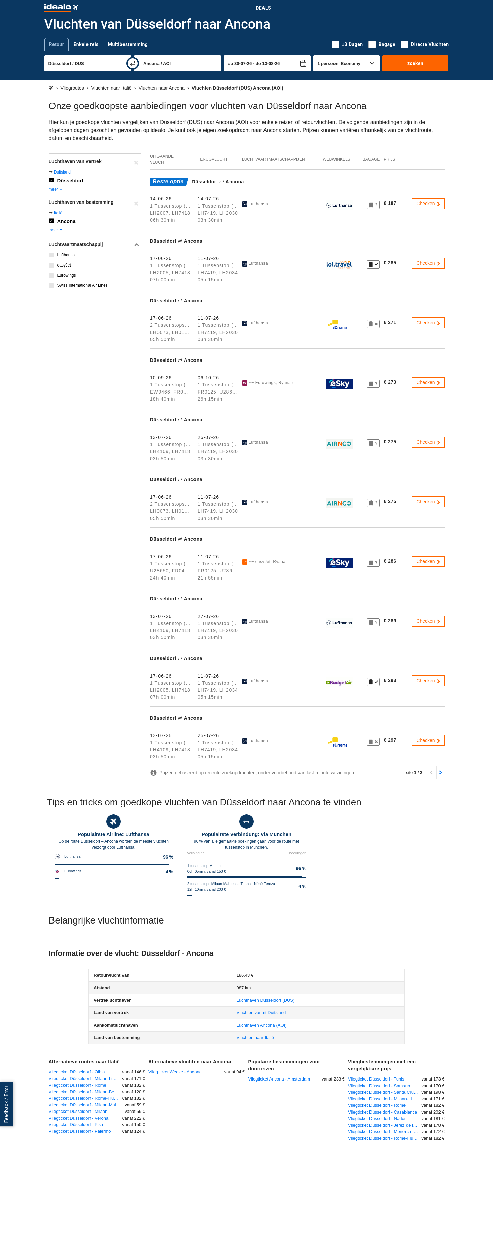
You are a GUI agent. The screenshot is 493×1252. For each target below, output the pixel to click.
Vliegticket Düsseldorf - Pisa (76, 1124)
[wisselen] (132, 63)
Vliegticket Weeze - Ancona (175, 1071)
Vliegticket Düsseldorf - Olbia (77, 1071)
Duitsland (62, 172)
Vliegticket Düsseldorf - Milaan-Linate (85, 1078)
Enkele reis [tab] (85, 44)
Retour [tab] (56, 44)
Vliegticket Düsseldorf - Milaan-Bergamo (85, 1091)
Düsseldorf (70, 180)
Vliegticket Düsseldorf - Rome (77, 1085)
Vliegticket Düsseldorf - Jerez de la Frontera (385, 1125)
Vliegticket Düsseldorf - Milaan (78, 1111)
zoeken (415, 63)
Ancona (66, 221)
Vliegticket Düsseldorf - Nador (377, 1118)
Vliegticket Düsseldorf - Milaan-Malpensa (87, 1104)
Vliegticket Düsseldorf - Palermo (80, 1131)
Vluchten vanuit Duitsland (261, 1012)
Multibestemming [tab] (128, 44)
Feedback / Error (6, 1104)
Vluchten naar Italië (255, 1037)
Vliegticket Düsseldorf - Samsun (379, 1085)
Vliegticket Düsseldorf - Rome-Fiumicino (85, 1098)
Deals (263, 8)
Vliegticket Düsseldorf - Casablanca (382, 1112)
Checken (428, 203)
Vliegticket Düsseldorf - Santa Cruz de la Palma (385, 1092)
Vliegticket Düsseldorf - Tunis (376, 1079)
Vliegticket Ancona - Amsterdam (279, 1079)
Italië (58, 213)
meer (56, 189)
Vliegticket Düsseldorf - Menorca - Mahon (385, 1131)
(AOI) (262, 1025)
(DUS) (266, 1000)
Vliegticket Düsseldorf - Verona (79, 1118)
